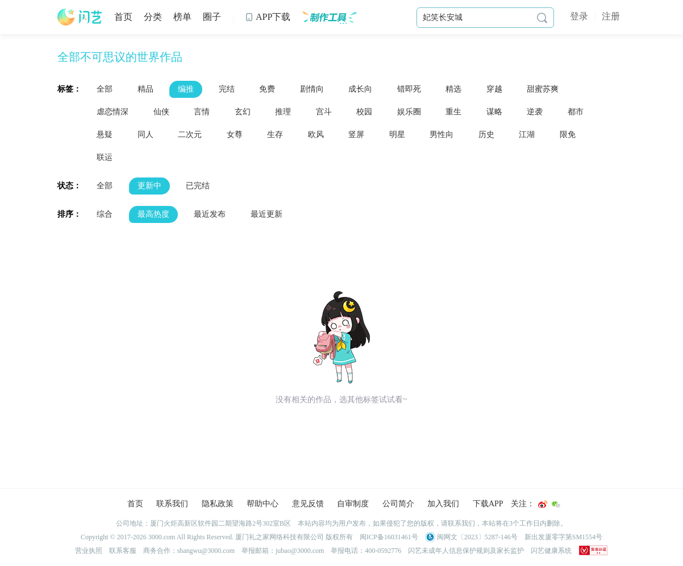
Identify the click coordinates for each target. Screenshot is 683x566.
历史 (486, 134)
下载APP (488, 503)
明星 (397, 134)
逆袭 (535, 112)
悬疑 (105, 134)
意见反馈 (308, 503)
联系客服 (122, 551)
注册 (611, 16)
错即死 (409, 89)
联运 (105, 157)
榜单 (182, 17)
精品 (145, 89)
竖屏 (356, 134)
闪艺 (80, 17)
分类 (153, 17)
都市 (576, 112)
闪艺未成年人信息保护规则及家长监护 (466, 551)
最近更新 (266, 214)
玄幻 (243, 112)
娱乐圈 (409, 112)
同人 (145, 134)
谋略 (494, 112)
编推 (186, 89)
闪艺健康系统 (551, 551)
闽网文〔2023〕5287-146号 (471, 537)
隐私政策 (218, 503)
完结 (227, 89)
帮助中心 (262, 503)
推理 (283, 112)
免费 (267, 89)
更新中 (149, 185)
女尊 (235, 134)
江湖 (527, 134)
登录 (579, 16)
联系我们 (172, 503)
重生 (453, 112)
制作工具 (329, 17)
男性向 (441, 134)
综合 (105, 214)
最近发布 (210, 214)
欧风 (316, 134)
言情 (202, 112)
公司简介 (398, 503)
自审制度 (353, 503)
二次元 (190, 134)
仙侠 (161, 112)
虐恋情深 (112, 112)
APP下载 (267, 17)
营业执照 (88, 551)
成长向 (360, 89)
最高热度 (153, 214)
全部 (105, 89)
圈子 (212, 17)
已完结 (198, 185)
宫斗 (324, 112)
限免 (568, 134)
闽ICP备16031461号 (389, 537)
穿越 (494, 89)
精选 (453, 89)
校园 (364, 112)
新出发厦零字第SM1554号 (563, 537)
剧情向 (312, 89)
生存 (275, 134)
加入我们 (443, 503)
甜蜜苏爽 (543, 89)
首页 (123, 17)
